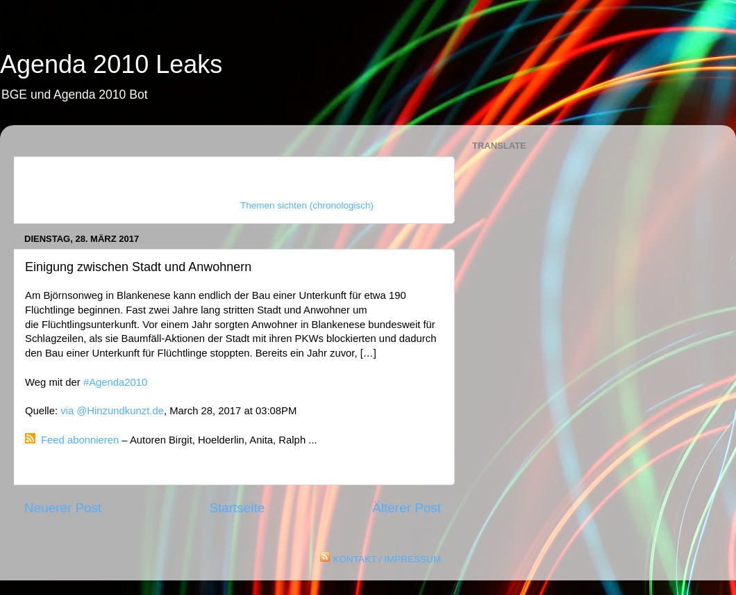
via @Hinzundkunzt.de (112, 410)
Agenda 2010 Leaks (111, 64)
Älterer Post (406, 507)
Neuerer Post (62, 507)
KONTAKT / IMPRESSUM (387, 559)
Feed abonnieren (80, 440)
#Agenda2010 (115, 382)
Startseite (237, 507)
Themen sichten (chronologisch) (307, 205)
